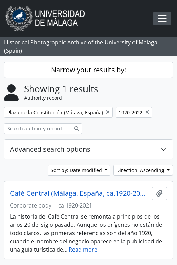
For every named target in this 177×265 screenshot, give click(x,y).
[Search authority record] (37, 128)
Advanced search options (50, 149)
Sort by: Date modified (77, 170)
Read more (83, 249)
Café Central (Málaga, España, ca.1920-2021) (79, 193)
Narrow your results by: (88, 69)
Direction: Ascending (141, 170)
